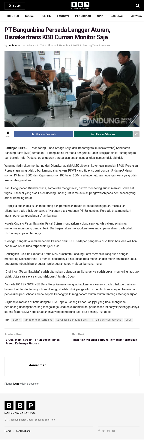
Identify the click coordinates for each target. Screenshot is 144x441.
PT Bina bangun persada (106, 319)
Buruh (16, 319)
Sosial (29, 15)
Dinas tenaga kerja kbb (38, 319)
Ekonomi (63, 15)
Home (7, 432)
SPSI (128, 319)
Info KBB (13, 15)
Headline (64, 45)
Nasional (116, 15)
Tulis (15, 5)
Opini (100, 15)
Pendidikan (83, 15)
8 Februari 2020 (35, 45)
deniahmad (14, 45)
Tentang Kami (23, 432)
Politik (45, 15)
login (16, 385)
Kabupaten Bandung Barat (72, 319)
